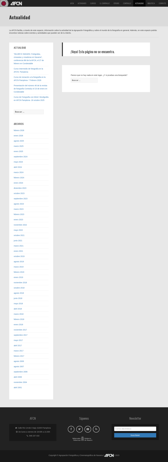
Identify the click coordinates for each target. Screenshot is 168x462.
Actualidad (139, 3)
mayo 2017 (18, 340)
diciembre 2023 (20, 188)
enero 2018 (18, 324)
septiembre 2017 (20, 335)
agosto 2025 (19, 141)
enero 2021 (18, 251)
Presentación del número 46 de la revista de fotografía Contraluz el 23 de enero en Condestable (30, 88)
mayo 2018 (18, 303)
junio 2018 (18, 298)
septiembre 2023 (20, 199)
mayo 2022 (18, 230)
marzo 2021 (18, 246)
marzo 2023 (18, 209)
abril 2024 (18, 167)
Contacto (162, 3)
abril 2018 (18, 309)
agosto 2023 (19, 204)
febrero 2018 (19, 319)
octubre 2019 (19, 256)
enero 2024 (18, 183)
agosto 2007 (19, 366)
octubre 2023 (19, 193)
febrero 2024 (19, 178)
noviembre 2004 (20, 382)
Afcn (72, 3)
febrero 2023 (19, 214)
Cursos (93, 3)
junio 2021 (18, 241)
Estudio (116, 3)
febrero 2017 (19, 356)
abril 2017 (18, 345)
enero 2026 (18, 136)
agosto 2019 (19, 262)
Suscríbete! (135, 435)
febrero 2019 (19, 272)
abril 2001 (18, 387)
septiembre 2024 (20, 157)
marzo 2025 (18, 146)
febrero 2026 (19, 130)
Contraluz (127, 3)
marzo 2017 (18, 351)
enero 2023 (18, 220)
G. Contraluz (105, 3)
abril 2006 (18, 377)
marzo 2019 (18, 267)
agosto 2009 (19, 361)
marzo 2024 (18, 172)
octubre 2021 (19, 235)
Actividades (82, 3)
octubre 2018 (19, 288)
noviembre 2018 (20, 283)
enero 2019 (18, 277)
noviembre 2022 (20, 225)
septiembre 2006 (20, 372)
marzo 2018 (18, 314)
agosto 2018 (19, 293)
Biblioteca (151, 3)
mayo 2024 (18, 162)
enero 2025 (18, 151)
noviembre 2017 (20, 330)
